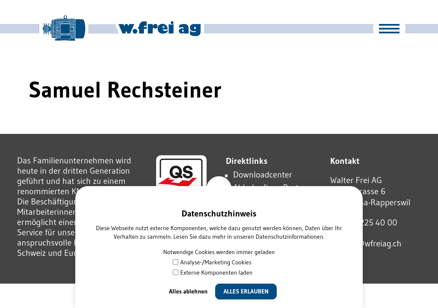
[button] (389, 28)
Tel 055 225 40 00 (363, 222)
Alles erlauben (246, 291)
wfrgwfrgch (365, 243)
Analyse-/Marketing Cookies (212, 262)
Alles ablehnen (188, 291)
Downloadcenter (262, 174)
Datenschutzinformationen (289, 236)
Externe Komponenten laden (213, 272)
